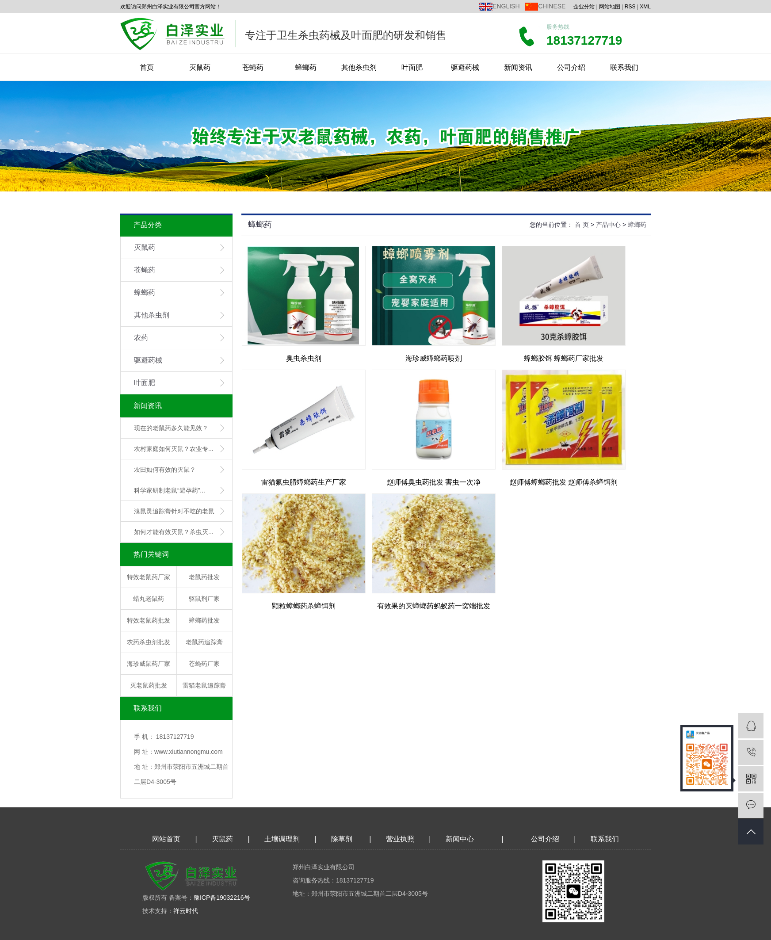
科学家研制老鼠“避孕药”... (169, 490)
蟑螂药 (306, 67)
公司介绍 (571, 67)
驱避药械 (465, 67)
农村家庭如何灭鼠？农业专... (174, 448)
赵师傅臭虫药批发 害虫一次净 (434, 482)
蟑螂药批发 (204, 620)
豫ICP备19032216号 (222, 897)
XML (645, 7)
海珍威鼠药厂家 (148, 663)
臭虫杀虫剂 (303, 358)
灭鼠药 (199, 67)
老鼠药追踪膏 (204, 642)
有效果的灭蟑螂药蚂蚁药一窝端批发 (433, 606)
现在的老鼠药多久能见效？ (171, 428)
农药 (141, 337)
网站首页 (166, 839)
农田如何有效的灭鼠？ (165, 469)
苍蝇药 (252, 67)
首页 (147, 67)
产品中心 (608, 224)
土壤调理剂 (282, 839)
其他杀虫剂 (359, 67)
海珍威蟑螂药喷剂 (433, 358)
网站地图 (609, 7)
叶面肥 (412, 67)
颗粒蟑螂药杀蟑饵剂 (304, 606)
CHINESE (551, 6)
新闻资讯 (518, 67)
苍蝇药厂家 (204, 663)
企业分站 (584, 7)
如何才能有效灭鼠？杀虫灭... (174, 531)
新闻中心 (460, 839)
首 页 (582, 224)
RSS (630, 7)
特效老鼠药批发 (148, 620)
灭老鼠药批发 (148, 685)
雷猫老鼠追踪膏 (204, 685)
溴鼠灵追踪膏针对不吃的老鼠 (174, 511)
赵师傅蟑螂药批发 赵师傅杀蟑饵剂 (564, 482)
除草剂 (341, 839)
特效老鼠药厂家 (148, 577)
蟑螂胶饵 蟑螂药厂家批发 (563, 358)
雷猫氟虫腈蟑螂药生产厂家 (303, 482)
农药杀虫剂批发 (148, 642)
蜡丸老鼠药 (148, 598)
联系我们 (624, 67)
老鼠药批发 (204, 577)
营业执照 (400, 839)
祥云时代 (185, 910)
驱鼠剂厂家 (204, 598)
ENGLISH (505, 6)
